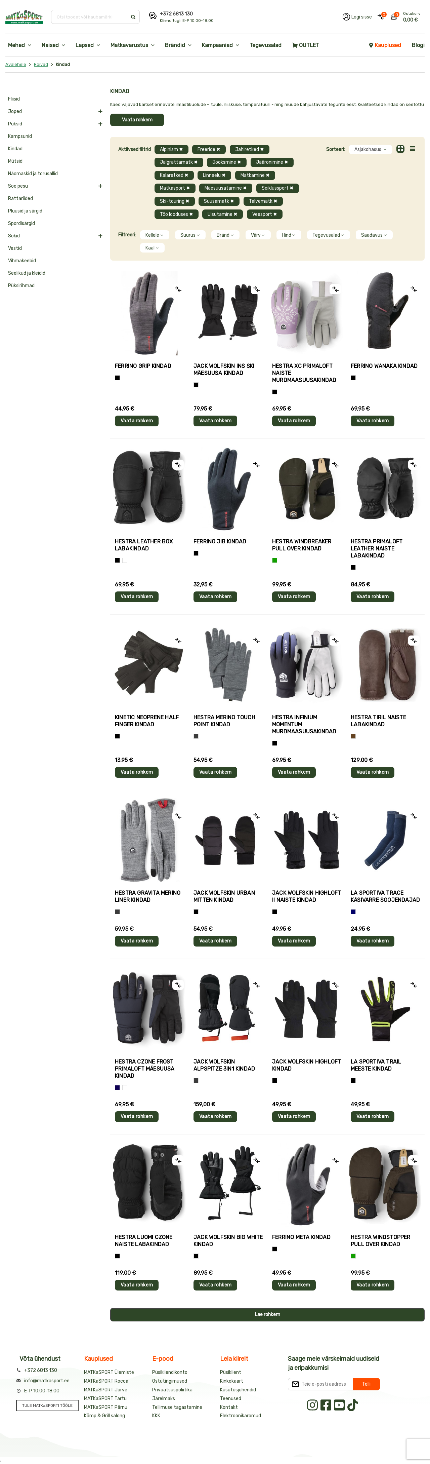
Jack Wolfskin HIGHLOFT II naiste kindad (306, 896)
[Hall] (196, 736)
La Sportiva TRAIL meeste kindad (376, 1065)
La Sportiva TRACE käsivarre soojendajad (385, 896)
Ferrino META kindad (301, 1237)
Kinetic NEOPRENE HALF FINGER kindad (147, 721)
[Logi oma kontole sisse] (357, 17)
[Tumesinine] (117, 1087)
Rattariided (20, 198)
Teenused (230, 1398)
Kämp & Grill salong (104, 1416)
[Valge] (124, 560)
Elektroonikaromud (240, 1416)
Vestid (15, 248)
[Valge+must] (124, 1087)
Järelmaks (163, 1398)
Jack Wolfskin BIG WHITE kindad (228, 1240)
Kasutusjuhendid (238, 1390)
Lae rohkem (267, 1314)
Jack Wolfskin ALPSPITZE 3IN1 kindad (224, 1065)
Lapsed (85, 45)
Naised (50, 45)
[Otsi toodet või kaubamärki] (89, 17)
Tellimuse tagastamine (177, 1407)
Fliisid (14, 99)
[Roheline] (274, 560)
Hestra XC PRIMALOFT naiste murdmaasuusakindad (304, 373)
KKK (156, 1416)
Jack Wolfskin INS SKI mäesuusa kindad (224, 369)
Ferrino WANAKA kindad (384, 366)
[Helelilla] (274, 391)
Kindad (15, 149)
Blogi (418, 45)
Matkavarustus (129, 45)
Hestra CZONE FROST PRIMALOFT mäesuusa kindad (145, 1068)
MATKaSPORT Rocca (106, 1381)
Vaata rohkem (137, 120)
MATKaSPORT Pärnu (105, 1407)
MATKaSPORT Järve (105, 1390)
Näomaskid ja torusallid (33, 174)
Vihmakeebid (22, 261)
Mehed (16, 45)
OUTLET (305, 45)
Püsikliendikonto (169, 1372)
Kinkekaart (231, 1381)
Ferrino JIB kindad (220, 541)
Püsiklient (230, 1372)
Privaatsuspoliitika (172, 1390)
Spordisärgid (21, 223)
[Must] (196, 384)
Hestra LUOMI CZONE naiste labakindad (144, 1240)
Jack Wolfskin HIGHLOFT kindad (306, 1065)
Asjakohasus (370, 149)
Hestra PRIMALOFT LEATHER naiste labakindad (376, 548)
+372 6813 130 (176, 14)
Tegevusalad (266, 45)
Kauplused (384, 45)
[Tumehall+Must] (117, 377)
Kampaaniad (217, 45)
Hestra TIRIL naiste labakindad (378, 721)
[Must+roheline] (353, 1080)
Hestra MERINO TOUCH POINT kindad (224, 721)
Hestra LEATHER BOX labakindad (144, 545)
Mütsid (15, 161)
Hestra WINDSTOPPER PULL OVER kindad (381, 1240)
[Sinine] (353, 911)
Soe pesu (18, 186)
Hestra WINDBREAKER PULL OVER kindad (302, 545)
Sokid (14, 236)
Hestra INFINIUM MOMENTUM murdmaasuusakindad (304, 724)
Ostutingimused (169, 1381)
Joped (15, 111)
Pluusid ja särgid (25, 211)
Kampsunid (20, 136)
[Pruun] (353, 736)
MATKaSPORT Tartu (105, 1398)
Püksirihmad (21, 285)
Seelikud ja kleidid (26, 273)
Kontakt (229, 1407)
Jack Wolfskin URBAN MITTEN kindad (224, 896)
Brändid (175, 45)
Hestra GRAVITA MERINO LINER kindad (147, 896)
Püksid (15, 124)
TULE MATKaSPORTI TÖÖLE (47, 1405)
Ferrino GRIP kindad (143, 366)
